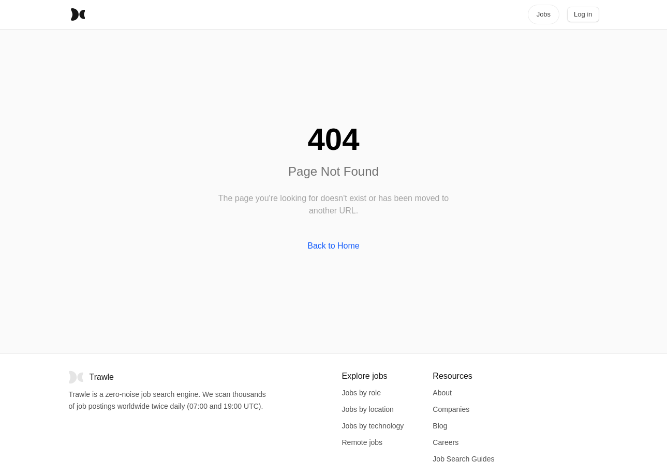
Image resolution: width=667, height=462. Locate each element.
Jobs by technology (373, 426)
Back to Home (333, 245)
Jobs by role (361, 393)
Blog (440, 426)
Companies (451, 409)
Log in (583, 14)
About (442, 393)
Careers (445, 442)
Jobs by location (368, 409)
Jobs (544, 14)
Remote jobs (362, 442)
